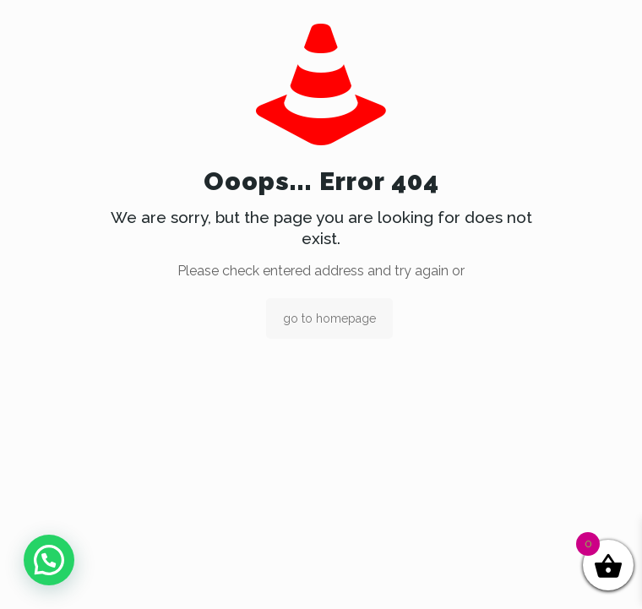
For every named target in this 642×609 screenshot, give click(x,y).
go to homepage (329, 318)
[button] (49, 560)
